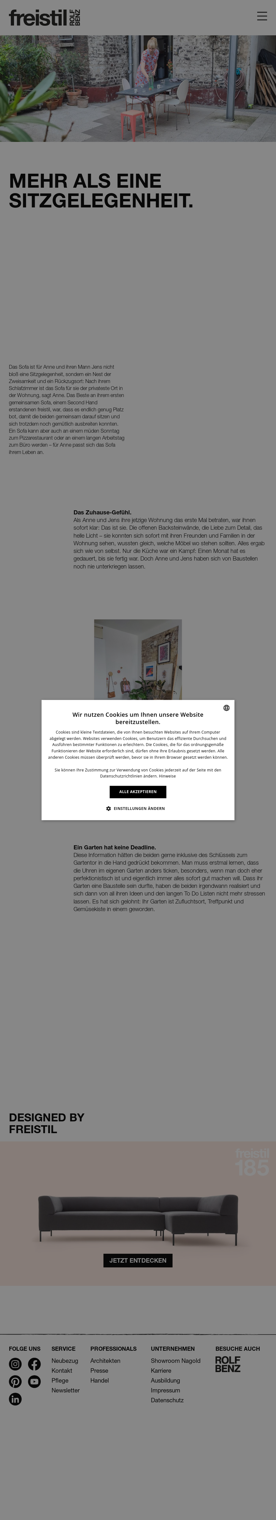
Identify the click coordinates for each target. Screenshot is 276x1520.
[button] (138, 808)
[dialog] (138, 760)
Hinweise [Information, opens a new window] (167, 776)
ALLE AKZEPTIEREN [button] (138, 791)
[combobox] (226, 708)
